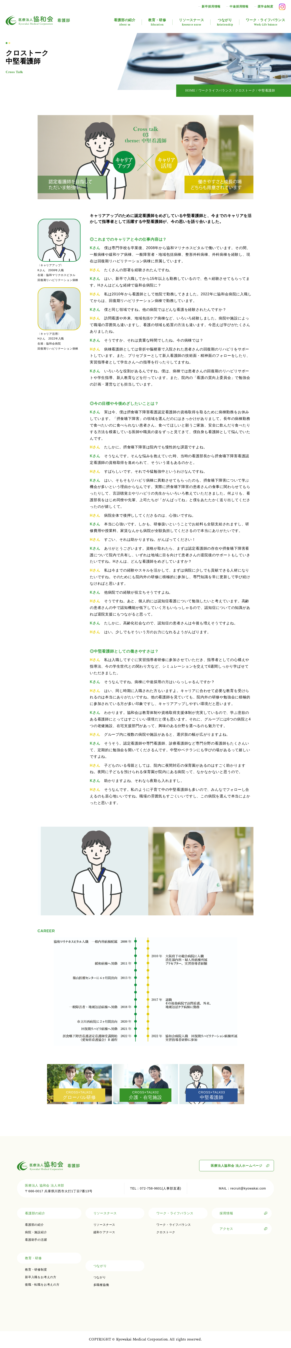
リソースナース (191, 22)
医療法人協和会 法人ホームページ (236, 1165)
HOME (190, 90)
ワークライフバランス (215, 90)
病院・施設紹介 (36, 1232)
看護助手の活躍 (36, 1239)
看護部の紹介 (124, 22)
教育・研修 (157, 22)
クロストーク (165, 1232)
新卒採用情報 (211, 6)
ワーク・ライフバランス (265, 22)
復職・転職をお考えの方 (42, 1284)
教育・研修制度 (36, 1269)
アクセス (226, 1229)
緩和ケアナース (104, 1232)
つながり (225, 22)
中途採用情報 (239, 6)
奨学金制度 (265, 6)
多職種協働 (101, 1285)
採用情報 (226, 1213)
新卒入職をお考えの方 (40, 1277)
